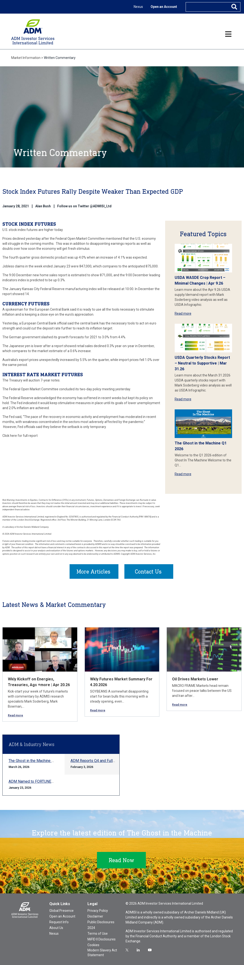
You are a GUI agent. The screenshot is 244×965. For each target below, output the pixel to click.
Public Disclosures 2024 (100, 925)
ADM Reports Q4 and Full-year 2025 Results (108, 760)
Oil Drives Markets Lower (195, 679)
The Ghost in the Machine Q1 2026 (37, 760)
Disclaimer (95, 916)
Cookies (93, 945)
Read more (183, 313)
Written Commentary (60, 58)
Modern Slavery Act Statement (102, 952)
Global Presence (61, 911)
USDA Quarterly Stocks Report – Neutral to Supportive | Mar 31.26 (202, 363)
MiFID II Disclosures (101, 939)
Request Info (59, 922)
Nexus (138, 7)
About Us (56, 928)
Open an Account (164, 7)
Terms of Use (97, 933)
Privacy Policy (97, 911)
